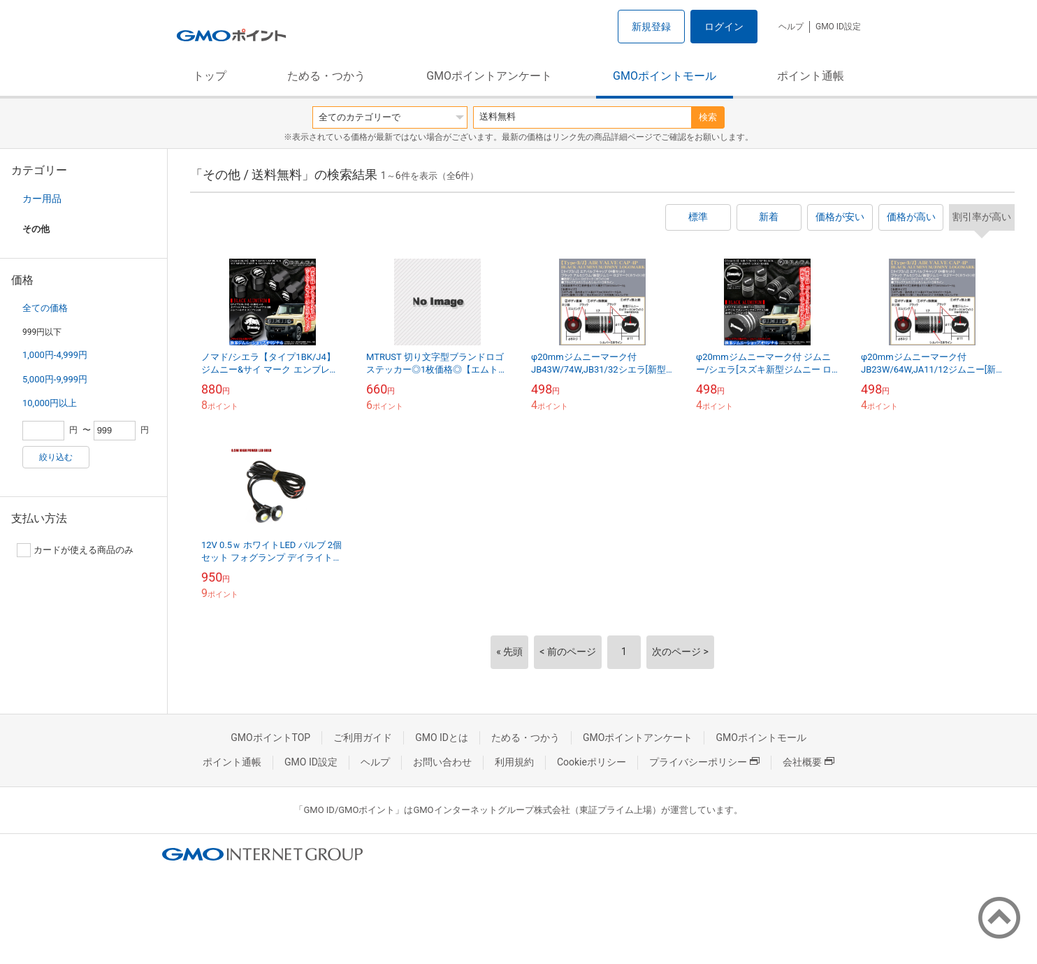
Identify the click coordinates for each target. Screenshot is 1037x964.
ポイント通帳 (810, 75)
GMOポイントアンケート (489, 75)
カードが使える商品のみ (75, 550)
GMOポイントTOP (270, 737)
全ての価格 (45, 308)
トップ (209, 75)
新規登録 (651, 26)
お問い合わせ (442, 762)
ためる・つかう (326, 75)
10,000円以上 (49, 403)
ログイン (724, 26)
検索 (708, 117)
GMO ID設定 (838, 26)
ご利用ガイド (362, 737)
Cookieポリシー (591, 762)
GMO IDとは (441, 737)
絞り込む (56, 457)
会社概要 (808, 762)
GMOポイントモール (664, 75)
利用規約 (514, 762)
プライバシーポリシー (704, 762)
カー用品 (41, 198)
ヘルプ (791, 26)
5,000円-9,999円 (54, 379)
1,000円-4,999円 (54, 355)
